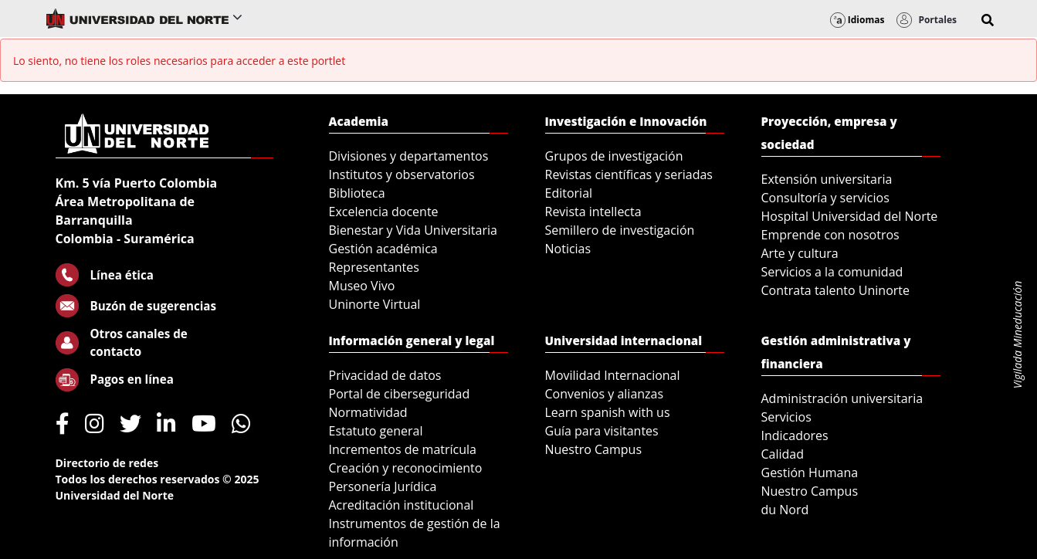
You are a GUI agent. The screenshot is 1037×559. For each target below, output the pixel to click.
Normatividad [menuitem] (368, 412)
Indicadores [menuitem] (795, 435)
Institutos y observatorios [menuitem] (402, 174)
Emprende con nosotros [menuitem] (830, 234)
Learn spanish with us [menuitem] (607, 412)
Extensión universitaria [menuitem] (827, 179)
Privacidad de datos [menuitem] (385, 375)
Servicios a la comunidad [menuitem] (832, 271)
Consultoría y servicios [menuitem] (825, 197)
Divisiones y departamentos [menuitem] (409, 155)
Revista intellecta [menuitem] (593, 211)
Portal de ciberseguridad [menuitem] (399, 393)
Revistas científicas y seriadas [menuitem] (629, 174)
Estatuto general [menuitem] (376, 430)
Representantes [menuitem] (374, 267)
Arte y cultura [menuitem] (800, 253)
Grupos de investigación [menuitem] (614, 155)
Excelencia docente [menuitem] (384, 211)
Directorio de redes (107, 463)
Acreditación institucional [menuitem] (401, 504)
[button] (987, 20)
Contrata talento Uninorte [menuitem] (835, 290)
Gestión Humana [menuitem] (810, 472)
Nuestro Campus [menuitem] (593, 449)
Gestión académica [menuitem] (383, 248)
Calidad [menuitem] (783, 454)
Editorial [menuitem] (569, 193)
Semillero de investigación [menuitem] (620, 230)
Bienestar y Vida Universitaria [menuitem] (413, 230)
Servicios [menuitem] (786, 416)
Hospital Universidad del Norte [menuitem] (849, 216)
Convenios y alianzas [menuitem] (604, 393)
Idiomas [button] (857, 19)
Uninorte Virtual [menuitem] (375, 304)
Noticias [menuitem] (568, 248)
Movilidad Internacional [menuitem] (612, 375)
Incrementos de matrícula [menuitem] (403, 449)
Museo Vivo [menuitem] (362, 285)
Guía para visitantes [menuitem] (602, 430)
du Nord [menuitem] (785, 509)
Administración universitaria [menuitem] (842, 398)
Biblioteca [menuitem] (357, 193)
